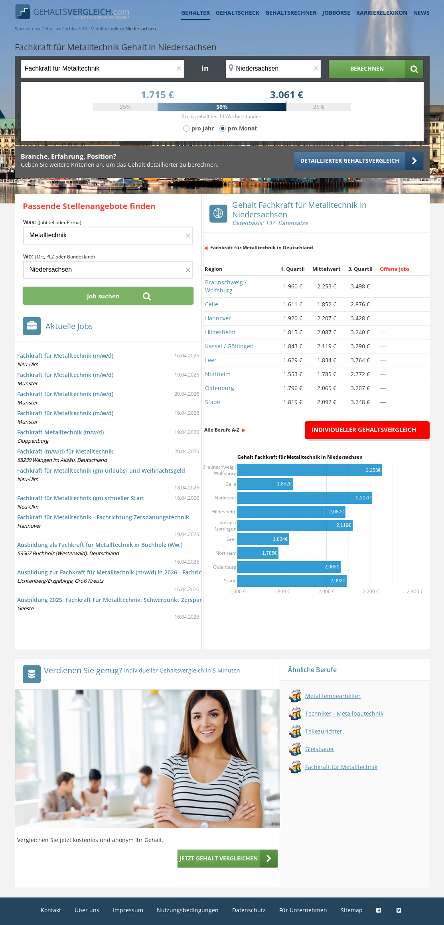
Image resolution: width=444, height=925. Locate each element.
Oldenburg (219, 388)
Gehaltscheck (237, 12)
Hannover (218, 318)
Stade (212, 402)
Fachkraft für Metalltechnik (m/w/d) (65, 355)
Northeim (218, 374)
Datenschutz (249, 910)
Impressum (128, 910)
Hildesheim (220, 332)
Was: (52, 222)
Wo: (59, 256)
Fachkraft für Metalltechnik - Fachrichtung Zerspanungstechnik (103, 517)
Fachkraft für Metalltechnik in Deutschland (261, 247)
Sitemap (352, 910)
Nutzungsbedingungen (188, 910)
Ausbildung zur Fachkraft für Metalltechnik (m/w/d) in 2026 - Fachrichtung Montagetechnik (140, 572)
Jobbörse (336, 12)
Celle (211, 304)
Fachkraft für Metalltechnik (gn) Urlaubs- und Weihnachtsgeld (101, 470)
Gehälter (195, 12)
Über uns (87, 910)
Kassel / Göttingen (229, 346)
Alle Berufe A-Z (221, 429)
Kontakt (51, 910)
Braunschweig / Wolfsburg (226, 286)
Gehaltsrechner (290, 12)
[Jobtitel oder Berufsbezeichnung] (102, 69)
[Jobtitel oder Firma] (108, 236)
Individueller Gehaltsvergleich (364, 430)
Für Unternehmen (303, 910)
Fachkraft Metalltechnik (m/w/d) (60, 432)
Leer (211, 360)
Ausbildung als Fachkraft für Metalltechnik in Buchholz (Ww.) (99, 544)
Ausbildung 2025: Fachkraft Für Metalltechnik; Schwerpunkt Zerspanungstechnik (127, 600)
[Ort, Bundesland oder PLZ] (273, 69)
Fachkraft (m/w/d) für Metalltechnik (65, 451)
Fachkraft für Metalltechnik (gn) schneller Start (80, 498)
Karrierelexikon (381, 12)
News (421, 12)
